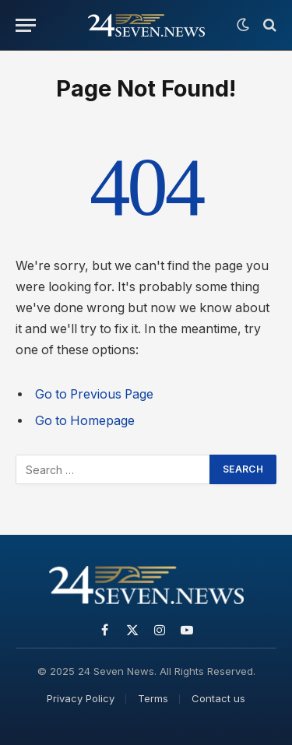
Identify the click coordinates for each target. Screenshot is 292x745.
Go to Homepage (85, 420)
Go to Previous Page (94, 394)
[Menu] (26, 25)
